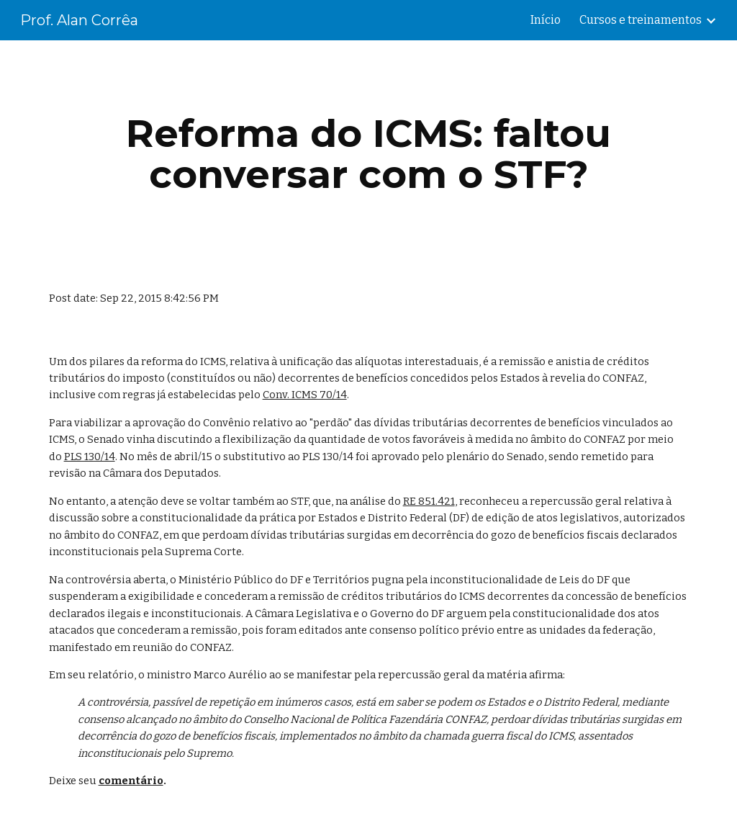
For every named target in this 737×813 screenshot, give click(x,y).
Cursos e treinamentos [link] (640, 20)
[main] (369, 154)
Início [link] (545, 20)
